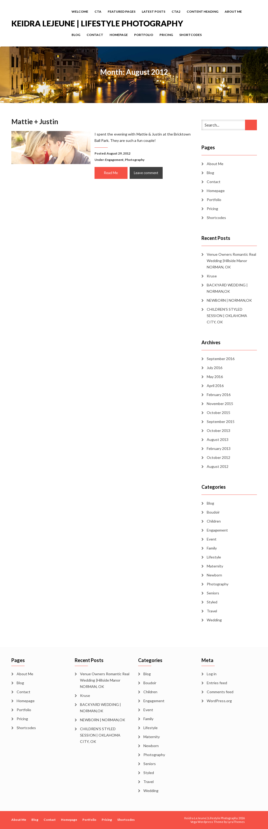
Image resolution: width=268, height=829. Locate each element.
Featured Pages (121, 11)
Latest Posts (153, 11)
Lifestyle (214, 557)
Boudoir (213, 512)
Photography (134, 160)
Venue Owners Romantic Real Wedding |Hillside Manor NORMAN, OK (231, 260)
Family (212, 548)
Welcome (80, 11)
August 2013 (217, 439)
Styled (212, 602)
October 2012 (218, 457)
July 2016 (214, 367)
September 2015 (220, 421)
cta (98, 11)
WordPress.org (219, 700)
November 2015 (220, 403)
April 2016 (215, 385)
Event (212, 539)
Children (214, 521)
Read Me (111, 173)
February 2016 (219, 394)
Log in (212, 674)
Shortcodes (190, 35)
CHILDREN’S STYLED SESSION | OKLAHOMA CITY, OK (227, 315)
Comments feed (220, 692)
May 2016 (215, 376)
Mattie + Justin (34, 121)
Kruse (212, 276)
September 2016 (220, 358)
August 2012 (217, 466)
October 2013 (218, 430)
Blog (76, 35)
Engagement (114, 160)
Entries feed (217, 683)
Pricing (166, 35)
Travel (212, 611)
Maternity (215, 566)
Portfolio (143, 35)
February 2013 (219, 448)
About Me (233, 11)
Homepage (119, 35)
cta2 (176, 11)
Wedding (214, 620)
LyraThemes (236, 821)
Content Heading (202, 11)
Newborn (214, 575)
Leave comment (146, 173)
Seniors (213, 593)
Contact (95, 35)
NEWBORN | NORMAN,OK (229, 300)
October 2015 (218, 412)
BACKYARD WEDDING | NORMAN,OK (227, 288)
